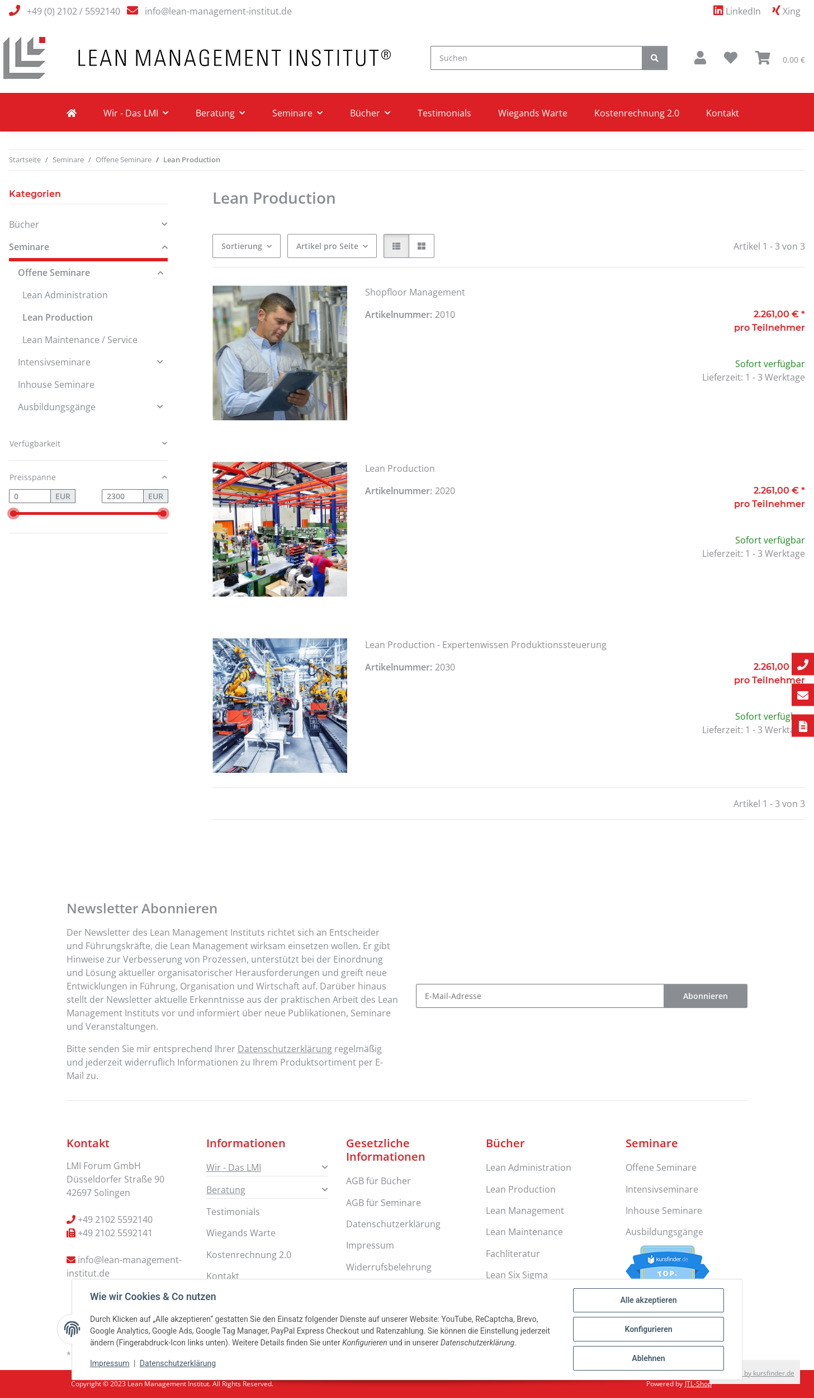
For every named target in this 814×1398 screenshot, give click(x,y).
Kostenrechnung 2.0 (636, 113)
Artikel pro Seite (327, 246)
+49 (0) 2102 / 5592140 (73, 11)
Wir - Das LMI (233, 1167)
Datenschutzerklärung (178, 1363)
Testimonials (444, 113)
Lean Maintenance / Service (80, 340)
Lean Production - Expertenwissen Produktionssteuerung (486, 645)
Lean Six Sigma (517, 1275)
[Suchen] (536, 58)
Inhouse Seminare (56, 384)
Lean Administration (65, 295)
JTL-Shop (698, 1383)
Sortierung (241, 246)
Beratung (225, 1190)
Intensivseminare (54, 362)
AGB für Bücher (378, 1181)
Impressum (109, 1363)
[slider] (13, 513)
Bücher (24, 224)
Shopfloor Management (415, 292)
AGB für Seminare (383, 1203)
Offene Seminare (54, 272)
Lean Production (400, 468)
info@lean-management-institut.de (218, 11)
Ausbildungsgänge (57, 407)
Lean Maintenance (524, 1232)
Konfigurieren (648, 1329)
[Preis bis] (123, 496)
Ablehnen (648, 1358)
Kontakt (722, 113)
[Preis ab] (30, 496)
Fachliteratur (513, 1253)
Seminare (29, 247)
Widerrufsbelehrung (389, 1267)
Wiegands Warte (532, 113)
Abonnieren (705, 996)
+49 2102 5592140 (115, 1219)
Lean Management (525, 1210)
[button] (700, 57)
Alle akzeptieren (648, 1300)
